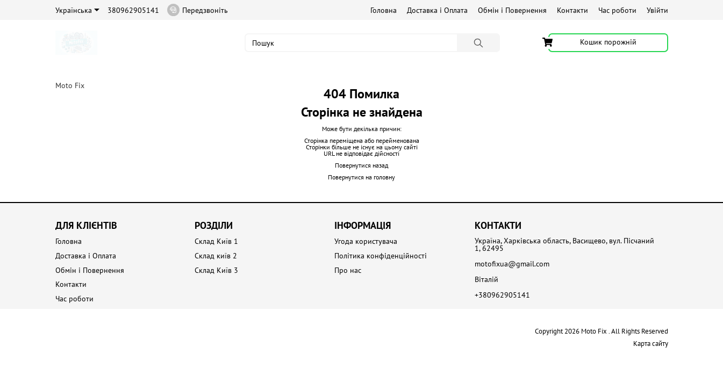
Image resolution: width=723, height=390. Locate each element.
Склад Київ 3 (216, 270)
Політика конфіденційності (380, 256)
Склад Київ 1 (216, 241)
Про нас (347, 270)
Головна (383, 10)
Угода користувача (365, 241)
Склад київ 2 (216, 256)
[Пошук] (478, 42)
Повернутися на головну (361, 177)
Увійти (657, 10)
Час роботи (617, 10)
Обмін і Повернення (512, 10)
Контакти (572, 10)
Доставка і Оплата (437, 10)
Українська (77, 10)
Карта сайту (650, 343)
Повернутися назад (361, 165)
